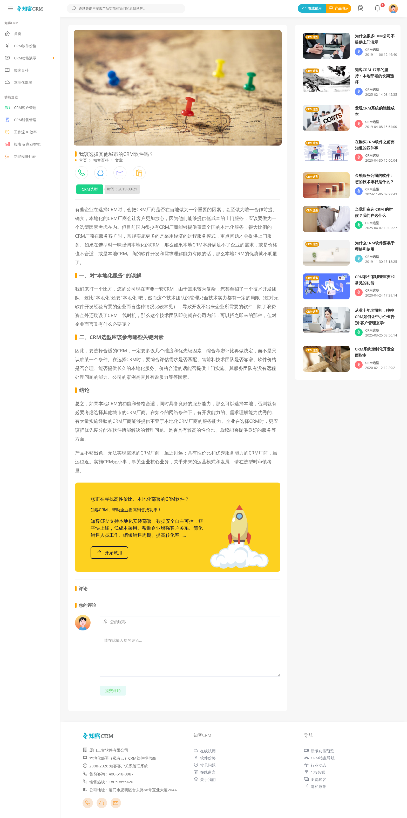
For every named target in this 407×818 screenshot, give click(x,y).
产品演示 (338, 8)
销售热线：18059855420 (109, 781)
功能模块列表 (22, 157)
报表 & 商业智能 (24, 145)
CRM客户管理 (22, 108)
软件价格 (205, 757)
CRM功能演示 (31, 58)
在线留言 (205, 771)
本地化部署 (20, 83)
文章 (121, 159)
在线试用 (312, 8)
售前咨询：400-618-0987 (109, 773)
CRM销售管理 (22, 120)
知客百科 (18, 70)
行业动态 (316, 764)
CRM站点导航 (320, 757)
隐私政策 (316, 785)
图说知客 (316, 778)
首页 (14, 34)
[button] (361, 8)
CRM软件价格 (22, 46)
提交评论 (115, 689)
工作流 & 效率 (22, 132)
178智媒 (315, 771)
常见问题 (205, 764)
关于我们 (205, 778)
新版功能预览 (320, 750)
